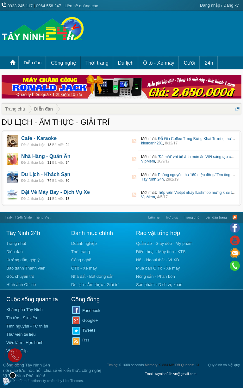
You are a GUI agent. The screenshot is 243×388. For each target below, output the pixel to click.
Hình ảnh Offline (21, 284)
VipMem (148, 161)
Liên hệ (153, 217)
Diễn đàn (32, 62)
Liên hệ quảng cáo (81, 5)
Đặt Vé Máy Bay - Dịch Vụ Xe (55, 192)
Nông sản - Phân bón (155, 276)
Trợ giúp (171, 217)
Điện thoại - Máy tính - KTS (160, 251)
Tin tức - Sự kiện (21, 317)
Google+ (90, 320)
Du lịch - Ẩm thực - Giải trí (95, 284)
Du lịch (126, 63)
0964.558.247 (48, 5)
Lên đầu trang (216, 217)
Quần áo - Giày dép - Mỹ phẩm (164, 243)
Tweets (88, 330)
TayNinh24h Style (18, 217)
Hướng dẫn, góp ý (23, 260)
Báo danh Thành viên (25, 268)
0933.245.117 (20, 5)
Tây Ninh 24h (152, 179)
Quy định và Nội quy (224, 365)
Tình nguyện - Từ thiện (27, 326)
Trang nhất (16, 243)
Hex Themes (73, 381)
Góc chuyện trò (20, 276)
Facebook (91, 310)
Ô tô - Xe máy (158, 63)
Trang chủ (14, 62)
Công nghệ (63, 63)
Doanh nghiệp (84, 243)
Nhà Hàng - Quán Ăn (46, 156)
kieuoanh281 (152, 143)
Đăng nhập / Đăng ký (219, 5)
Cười (189, 63)
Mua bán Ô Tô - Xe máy (158, 268)
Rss (85, 340)
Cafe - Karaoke (39, 138)
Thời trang (97, 63)
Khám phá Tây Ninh (24, 309)
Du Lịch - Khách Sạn (45, 174)
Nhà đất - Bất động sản (92, 276)
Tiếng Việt (43, 217)
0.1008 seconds (131, 365)
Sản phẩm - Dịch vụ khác (159, 284)
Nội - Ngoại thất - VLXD (157, 260)
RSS (134, 141)
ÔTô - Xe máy (84, 268)
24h (209, 63)
